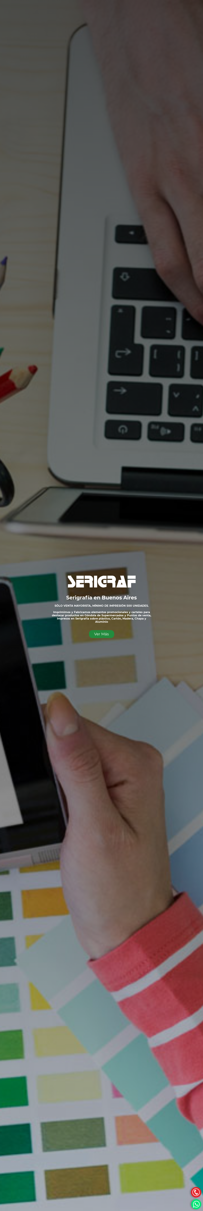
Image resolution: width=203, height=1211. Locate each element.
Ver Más (101, 634)
